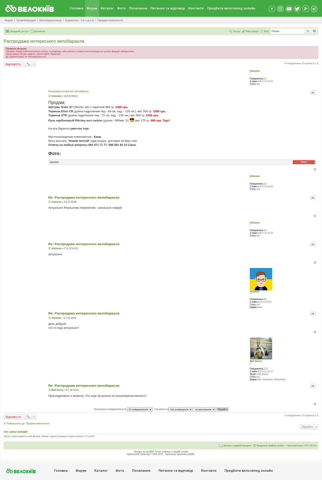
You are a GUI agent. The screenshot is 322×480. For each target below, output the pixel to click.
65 (265, 299)
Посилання (138, 8)
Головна (76, 8)
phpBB (149, 451)
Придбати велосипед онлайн (231, 8)
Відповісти (13, 64)
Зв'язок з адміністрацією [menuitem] (237, 445)
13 (265, 78)
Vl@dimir (255, 291)
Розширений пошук (314, 31)
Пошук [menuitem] (236, 31)
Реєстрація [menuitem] (252, 31)
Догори (315, 169)
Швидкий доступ (19, 31)
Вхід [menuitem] (266, 31)
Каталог (107, 8)
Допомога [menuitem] (39, 31)
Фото (121, 8)
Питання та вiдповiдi (167, 8)
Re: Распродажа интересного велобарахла (83, 197)
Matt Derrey (256, 361)
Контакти (196, 8)
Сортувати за (173, 409)
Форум (92, 8)
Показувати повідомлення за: (123, 409)
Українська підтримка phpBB (179, 454)
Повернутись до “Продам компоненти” (28, 423)
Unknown (255, 71)
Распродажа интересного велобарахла (44, 41)
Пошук (308, 31)
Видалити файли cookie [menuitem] (270, 445)
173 (266, 368)
